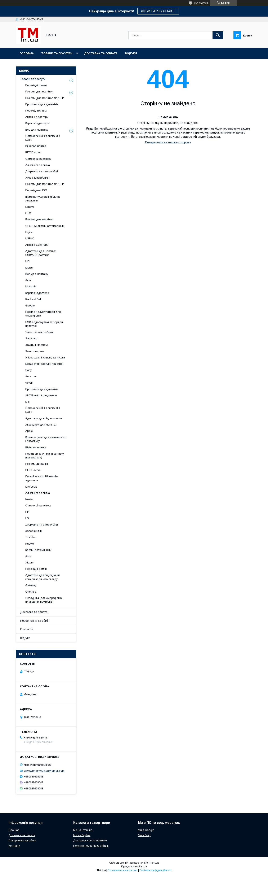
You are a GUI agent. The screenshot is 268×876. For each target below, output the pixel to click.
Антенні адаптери (36, 116)
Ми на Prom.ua (82, 830)
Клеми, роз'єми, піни (38, 550)
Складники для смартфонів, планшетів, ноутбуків (43, 599)
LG (27, 518)
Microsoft (31, 486)
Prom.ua (154, 862)
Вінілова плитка (35, 146)
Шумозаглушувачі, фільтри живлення (43, 198)
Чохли (29, 382)
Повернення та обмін (34, 620)
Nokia (29, 499)
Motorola (30, 286)
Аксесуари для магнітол (41, 424)
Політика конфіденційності (155, 870)
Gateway (30, 585)
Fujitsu (29, 232)
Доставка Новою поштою (90, 840)
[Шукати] (218, 35)
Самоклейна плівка (38, 158)
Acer (28, 280)
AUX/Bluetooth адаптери (41, 395)
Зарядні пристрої (36, 344)
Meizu (29, 267)
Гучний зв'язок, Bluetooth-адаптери (41, 478)
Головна (27, 53)
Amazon (30, 376)
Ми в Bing (144, 835)
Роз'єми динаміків (37, 463)
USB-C (29, 238)
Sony (28, 370)
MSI (27, 261)
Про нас (14, 830)
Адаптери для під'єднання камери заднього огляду (42, 577)
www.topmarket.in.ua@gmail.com (44, 770)
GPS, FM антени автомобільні (44, 225)
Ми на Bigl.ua (81, 835)
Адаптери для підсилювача (43, 418)
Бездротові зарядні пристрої (44, 363)
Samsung (31, 338)
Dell (27, 401)
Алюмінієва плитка (37, 165)
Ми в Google (146, 830)
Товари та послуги (56, 53)
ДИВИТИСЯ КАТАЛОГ (158, 11)
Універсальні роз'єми (39, 332)
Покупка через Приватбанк (90, 845)
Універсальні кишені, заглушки (45, 357)
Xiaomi (29, 562)
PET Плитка (33, 152)
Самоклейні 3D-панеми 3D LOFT (42, 137)
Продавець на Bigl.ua (134, 866)
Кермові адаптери (37, 123)
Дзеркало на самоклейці (41, 171)
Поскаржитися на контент (123, 870)
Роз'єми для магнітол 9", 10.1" (44, 98)
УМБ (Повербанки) (37, 177)
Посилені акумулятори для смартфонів (43, 313)
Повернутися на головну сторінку (168, 142)
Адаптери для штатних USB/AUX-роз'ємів (40, 252)
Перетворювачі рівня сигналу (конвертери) (44, 455)
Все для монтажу (36, 129)
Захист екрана (34, 351)
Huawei (29, 543)
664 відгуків (201, 2)
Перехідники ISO (36, 110)
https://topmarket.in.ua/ (38, 764)
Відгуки (131, 53)
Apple (29, 430)
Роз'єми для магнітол (39, 91)
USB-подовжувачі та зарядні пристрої (44, 324)
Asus (28, 556)
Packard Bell (33, 299)
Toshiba (30, 537)
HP (27, 512)
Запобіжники (33, 530)
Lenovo (30, 206)
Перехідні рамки (36, 85)
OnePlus (30, 591)
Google (30, 305)
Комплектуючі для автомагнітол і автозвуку (46, 439)
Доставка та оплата (100, 53)
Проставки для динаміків (41, 104)
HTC (28, 213)
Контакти (26, 629)
